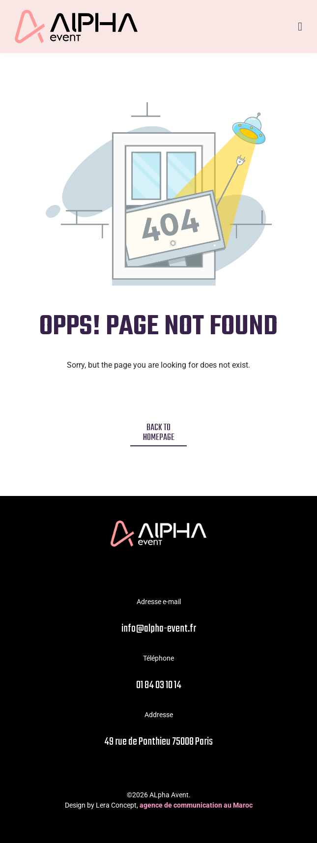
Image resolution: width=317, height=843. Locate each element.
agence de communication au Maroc (196, 805)
